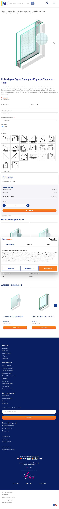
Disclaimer (5, 494)
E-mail (29, 483)
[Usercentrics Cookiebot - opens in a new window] (49, 239)
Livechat (6, 431)
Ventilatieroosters (6, 353)
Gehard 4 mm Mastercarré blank (13, 316)
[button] (54, 44)
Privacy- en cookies (7, 492)
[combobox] (21, 3)
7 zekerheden (5, 395)
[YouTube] (56, 504)
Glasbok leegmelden (7, 370)
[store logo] (3, 3)
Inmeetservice (6, 386)
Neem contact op (6, 365)
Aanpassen (29, 268)
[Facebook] (54, 504)
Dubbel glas (5, 350)
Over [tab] (48, 244)
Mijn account (5, 381)
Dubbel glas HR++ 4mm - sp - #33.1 (43, 316)
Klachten (4, 378)
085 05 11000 (8, 428)
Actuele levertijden (7, 373)
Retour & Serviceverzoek (9, 376)
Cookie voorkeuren (7, 389)
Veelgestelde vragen (7, 368)
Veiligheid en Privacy (7, 383)
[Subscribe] (29, 417)
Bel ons (16, 483)
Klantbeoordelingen (7, 398)
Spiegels (4, 356)
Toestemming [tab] (10, 244)
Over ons (4, 401)
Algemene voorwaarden (8, 497)
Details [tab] (29, 244)
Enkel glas (5, 348)
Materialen (5, 358)
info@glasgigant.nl (9, 425)
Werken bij (5, 403)
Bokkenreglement (7, 502)
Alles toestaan (48, 268)
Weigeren (11, 268)
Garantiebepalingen (7, 500)
